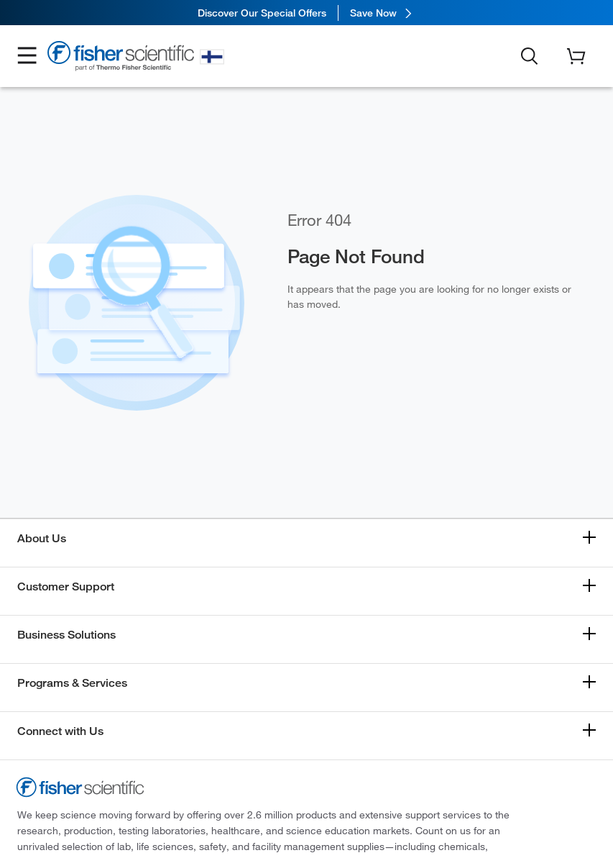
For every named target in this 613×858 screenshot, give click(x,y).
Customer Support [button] (65, 586)
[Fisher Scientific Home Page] (120, 58)
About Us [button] (41, 538)
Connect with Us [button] (60, 731)
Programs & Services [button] (72, 683)
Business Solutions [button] (66, 635)
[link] (306, 12)
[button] (27, 57)
